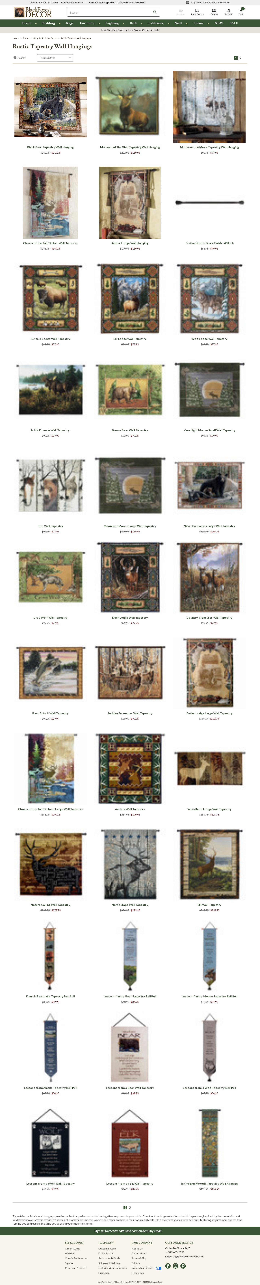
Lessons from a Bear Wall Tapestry (130, 1087)
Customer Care (107, 1248)
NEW (219, 23)
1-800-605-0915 (174, 1252)
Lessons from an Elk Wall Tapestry (129, 1183)
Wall (178, 23)
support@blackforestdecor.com (184, 1256)
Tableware (156, 23)
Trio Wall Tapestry (50, 526)
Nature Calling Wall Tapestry (50, 904)
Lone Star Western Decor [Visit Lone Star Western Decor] (44, 2)
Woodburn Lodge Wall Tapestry (209, 809)
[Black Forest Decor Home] (33, 12)
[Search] (155, 12)
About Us (137, 1248)
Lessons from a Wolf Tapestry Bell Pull (209, 1087)
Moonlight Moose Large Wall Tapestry (130, 526)
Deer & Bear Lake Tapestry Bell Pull (50, 996)
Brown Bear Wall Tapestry (130, 430)
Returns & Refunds (109, 1258)
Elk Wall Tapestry (209, 904)
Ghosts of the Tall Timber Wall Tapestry (50, 243)
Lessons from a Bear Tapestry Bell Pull (130, 996)
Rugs (69, 23)
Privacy (136, 1263)
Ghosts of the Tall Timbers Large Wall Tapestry (50, 809)
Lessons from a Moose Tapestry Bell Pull (209, 996)
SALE (234, 23)
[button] (241, 12)
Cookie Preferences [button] (76, 1258)
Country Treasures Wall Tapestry (209, 617)
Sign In (69, 1263)
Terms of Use (139, 1253)
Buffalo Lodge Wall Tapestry (50, 338)
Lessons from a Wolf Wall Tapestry (50, 1183)
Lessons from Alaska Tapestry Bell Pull (50, 1087)
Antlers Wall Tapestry (130, 809)
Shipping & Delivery (109, 1263)
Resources (138, 1272)
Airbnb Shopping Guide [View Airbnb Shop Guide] (102, 2)
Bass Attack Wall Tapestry (50, 713)
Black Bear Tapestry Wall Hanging (50, 147)
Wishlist (69, 1253)
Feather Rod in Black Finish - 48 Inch (209, 243)
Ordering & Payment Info (112, 1267)
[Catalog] (214, 12)
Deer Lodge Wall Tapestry (130, 617)
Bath (133, 23)
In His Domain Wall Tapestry (50, 430)
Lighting (112, 23)
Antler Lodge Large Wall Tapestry (209, 713)
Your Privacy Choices (146, 1267)
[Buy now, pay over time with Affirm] (208, 2)
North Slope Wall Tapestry (130, 904)
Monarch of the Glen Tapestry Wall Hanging (130, 147)
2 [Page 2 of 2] (240, 58)
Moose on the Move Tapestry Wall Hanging (209, 147)
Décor (26, 23)
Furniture (87, 23)
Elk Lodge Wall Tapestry (129, 338)
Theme (198, 23)
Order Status (72, 1248)
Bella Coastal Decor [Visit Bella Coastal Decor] (72, 2)
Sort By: (22, 58)
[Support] (228, 12)
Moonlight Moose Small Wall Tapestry (209, 430)
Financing (103, 1272)
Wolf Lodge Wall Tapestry (209, 338)
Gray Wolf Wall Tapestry (50, 617)
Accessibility (139, 1258)
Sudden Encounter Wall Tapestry (130, 713)
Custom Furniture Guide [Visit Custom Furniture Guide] (131, 2)
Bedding (48, 23)
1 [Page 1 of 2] (236, 58)
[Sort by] (55, 57)
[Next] (245, 58)
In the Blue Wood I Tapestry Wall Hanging (209, 1183)
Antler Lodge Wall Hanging (130, 243)
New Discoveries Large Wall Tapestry (209, 526)
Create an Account (75, 1267)
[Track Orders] (197, 12)
